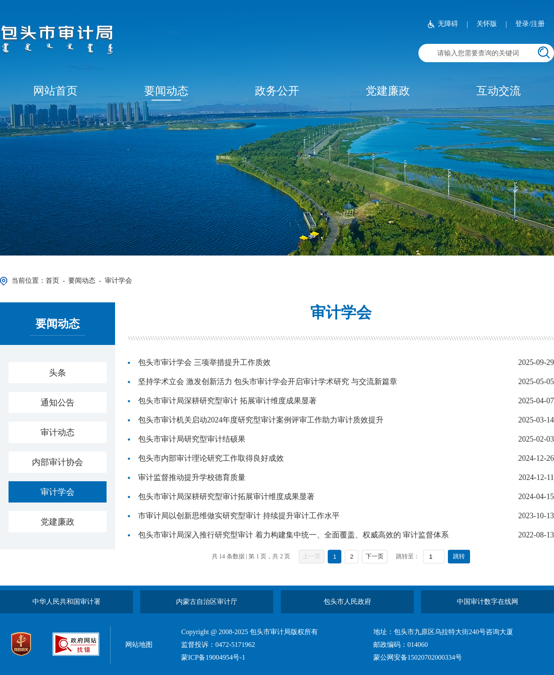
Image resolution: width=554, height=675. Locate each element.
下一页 (375, 556)
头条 (57, 372)
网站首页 (55, 91)
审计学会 (118, 280)
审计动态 (57, 432)
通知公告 (57, 402)
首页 (52, 280)
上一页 (311, 556)
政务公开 (277, 91)
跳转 (459, 556)
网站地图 (139, 644)
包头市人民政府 (347, 601)
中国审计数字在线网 (487, 601)
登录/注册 (529, 23)
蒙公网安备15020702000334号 (417, 657)
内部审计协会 (57, 462)
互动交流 (498, 91)
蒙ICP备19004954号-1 (213, 657)
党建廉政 (388, 91)
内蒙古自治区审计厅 (206, 601)
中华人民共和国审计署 (66, 601)
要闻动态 (166, 91)
